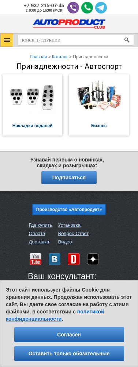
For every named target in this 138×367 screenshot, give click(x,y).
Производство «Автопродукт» (69, 209)
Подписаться (69, 177)
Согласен (69, 334)
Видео (65, 242)
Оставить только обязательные (69, 353)
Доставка (39, 242)
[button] (6, 40)
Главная (38, 56)
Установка (69, 225)
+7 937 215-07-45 (44, 5)
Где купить (40, 225)
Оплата (37, 233)
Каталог (60, 56)
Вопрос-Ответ (73, 233)
